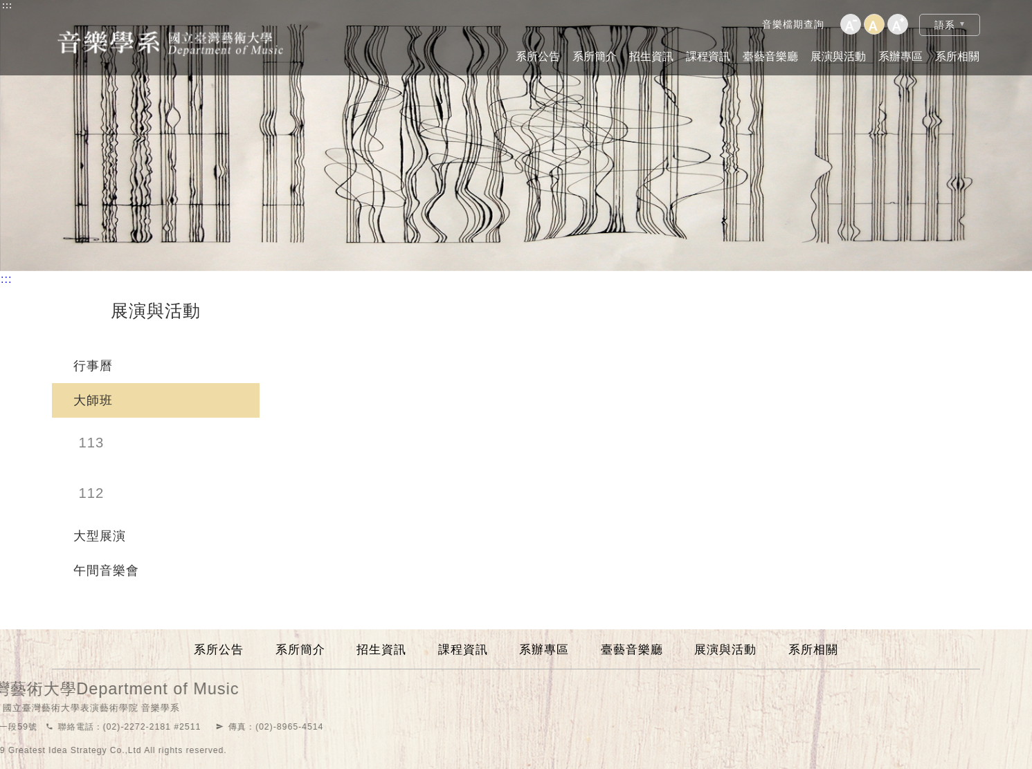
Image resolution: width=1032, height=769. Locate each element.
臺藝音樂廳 (770, 56)
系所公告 (538, 56)
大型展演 (99, 536)
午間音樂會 (106, 570)
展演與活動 (838, 56)
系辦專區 (900, 56)
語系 (944, 24)
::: (7, 5)
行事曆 (93, 366)
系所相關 (957, 56)
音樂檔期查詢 (793, 24)
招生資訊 (651, 56)
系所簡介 (594, 56)
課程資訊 (708, 56)
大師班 (93, 400)
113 (92, 442)
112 (92, 493)
